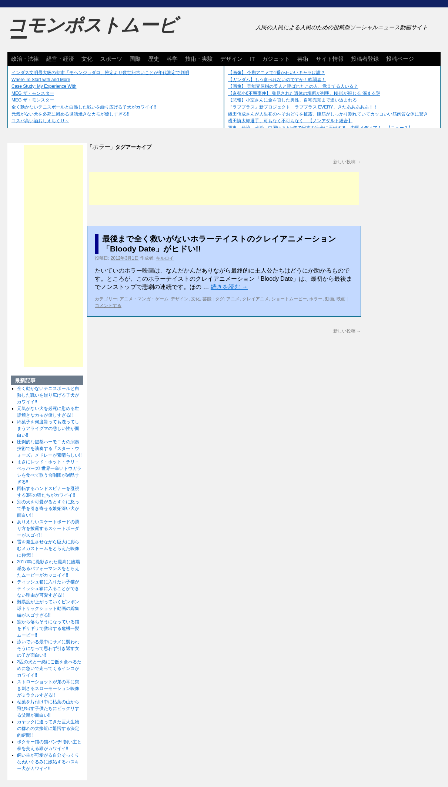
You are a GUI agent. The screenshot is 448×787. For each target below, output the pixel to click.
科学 (172, 59)
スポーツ (111, 59)
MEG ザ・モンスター (32, 93)
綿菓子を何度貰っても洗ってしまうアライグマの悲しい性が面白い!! (48, 428)
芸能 (207, 298)
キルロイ (165, 258)
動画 (329, 298)
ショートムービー (289, 298)
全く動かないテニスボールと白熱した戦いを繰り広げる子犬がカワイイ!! (83, 107)
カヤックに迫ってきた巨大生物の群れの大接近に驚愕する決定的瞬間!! (48, 728)
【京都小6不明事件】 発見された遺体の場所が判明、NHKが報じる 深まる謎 (304, 93)
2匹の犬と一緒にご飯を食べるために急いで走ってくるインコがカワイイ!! (49, 668)
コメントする (108, 305)
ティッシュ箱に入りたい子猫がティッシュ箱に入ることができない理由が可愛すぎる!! (48, 588)
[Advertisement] (224, 188)
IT (252, 59)
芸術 (302, 59)
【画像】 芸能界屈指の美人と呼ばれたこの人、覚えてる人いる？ (293, 86)
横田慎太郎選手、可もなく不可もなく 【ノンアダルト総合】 (290, 120)
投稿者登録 (365, 59)
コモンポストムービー (92, 32)
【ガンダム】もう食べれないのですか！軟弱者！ (277, 79)
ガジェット (276, 59)
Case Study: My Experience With (43, 86)
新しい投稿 (347, 161)
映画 (341, 298)
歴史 (153, 59)
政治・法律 (25, 59)
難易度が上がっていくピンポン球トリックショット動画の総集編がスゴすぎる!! (48, 608)
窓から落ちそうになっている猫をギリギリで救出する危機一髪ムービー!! (48, 628)
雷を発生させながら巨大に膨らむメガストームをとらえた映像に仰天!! (48, 548)
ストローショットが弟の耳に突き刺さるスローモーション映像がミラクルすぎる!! (48, 688)
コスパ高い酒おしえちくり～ (40, 120)
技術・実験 (199, 59)
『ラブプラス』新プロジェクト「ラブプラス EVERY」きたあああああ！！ (303, 107)
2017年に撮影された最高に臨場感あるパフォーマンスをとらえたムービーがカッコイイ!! (48, 568)
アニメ (233, 298)
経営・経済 (60, 59)
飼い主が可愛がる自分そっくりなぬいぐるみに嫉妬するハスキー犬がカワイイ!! (48, 762)
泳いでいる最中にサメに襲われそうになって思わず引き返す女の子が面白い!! (48, 648)
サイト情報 (330, 59)
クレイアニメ (255, 298)
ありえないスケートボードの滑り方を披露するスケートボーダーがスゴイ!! (48, 528)
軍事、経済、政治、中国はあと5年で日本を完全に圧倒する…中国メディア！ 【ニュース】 (320, 127)
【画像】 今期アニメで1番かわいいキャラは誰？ (276, 72)
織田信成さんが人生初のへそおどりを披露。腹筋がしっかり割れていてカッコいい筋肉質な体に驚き (328, 114)
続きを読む (229, 287)
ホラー (315, 298)
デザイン (231, 59)
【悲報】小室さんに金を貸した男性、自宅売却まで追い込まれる (292, 100)
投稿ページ (400, 59)
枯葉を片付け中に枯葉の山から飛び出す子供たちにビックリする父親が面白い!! (48, 708)
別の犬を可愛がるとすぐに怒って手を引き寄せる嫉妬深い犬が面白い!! (48, 508)
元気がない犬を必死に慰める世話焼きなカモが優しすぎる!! (70, 114)
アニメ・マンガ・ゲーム (144, 298)
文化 (87, 59)
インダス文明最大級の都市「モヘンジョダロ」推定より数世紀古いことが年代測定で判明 (100, 72)
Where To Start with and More (40, 79)
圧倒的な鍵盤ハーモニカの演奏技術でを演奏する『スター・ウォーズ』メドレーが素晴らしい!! (49, 448)
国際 (135, 59)
